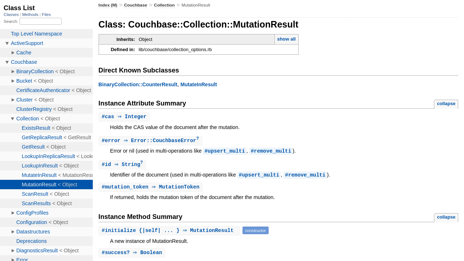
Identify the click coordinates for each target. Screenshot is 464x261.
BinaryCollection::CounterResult (138, 84)
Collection (164, 5)
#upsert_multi (224, 151)
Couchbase (135, 5)
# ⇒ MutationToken (152, 188)
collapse (446, 103)
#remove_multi (271, 151)
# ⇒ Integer (125, 116)
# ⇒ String (123, 165)
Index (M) (108, 5)
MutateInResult (199, 84)
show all (286, 39)
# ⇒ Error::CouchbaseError (151, 141)
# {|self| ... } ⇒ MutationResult (170, 231)
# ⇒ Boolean (133, 254)
